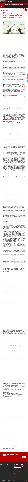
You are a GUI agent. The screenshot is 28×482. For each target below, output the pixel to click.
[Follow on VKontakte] (14, 473)
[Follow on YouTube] (19, 471)
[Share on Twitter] (12, 446)
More (1, 10)
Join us (4, 10)
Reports (5, 12)
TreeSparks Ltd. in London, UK (12, 480)
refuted (13, 114)
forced (22, 156)
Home (1, 8)
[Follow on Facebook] (14, 471)
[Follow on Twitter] (15, 471)
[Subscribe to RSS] (17, 471)
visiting (20, 100)
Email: (14, 466)
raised (20, 149)
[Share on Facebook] (11, 446)
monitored (8, 176)
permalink (13, 448)
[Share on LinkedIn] (16, 446)
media (15, 113)
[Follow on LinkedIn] (18, 471)
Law (4, 34)
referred (17, 117)
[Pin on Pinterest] (15, 446)
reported (19, 165)
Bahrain (3, 12)
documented (6, 174)
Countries (4, 8)
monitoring (12, 183)
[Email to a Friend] (14, 446)
